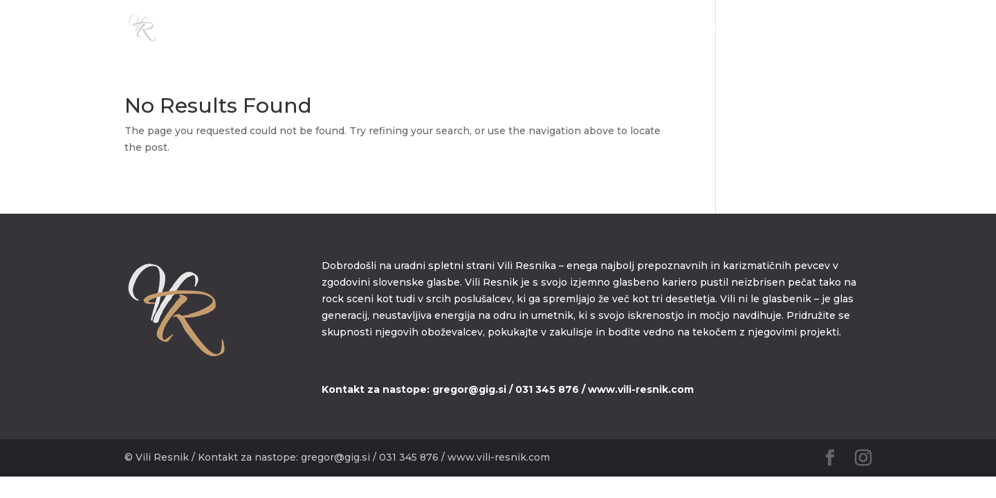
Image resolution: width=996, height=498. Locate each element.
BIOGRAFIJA (604, 28)
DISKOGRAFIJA (739, 28)
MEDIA (668, 28)
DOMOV (536, 28)
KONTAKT (819, 28)
